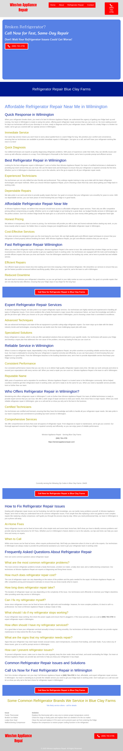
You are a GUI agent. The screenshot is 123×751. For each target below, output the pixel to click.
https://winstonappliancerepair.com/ (61, 442)
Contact (90, 5)
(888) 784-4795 (61, 438)
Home (52, 5)
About (61, 5)
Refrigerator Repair (75, 5)
